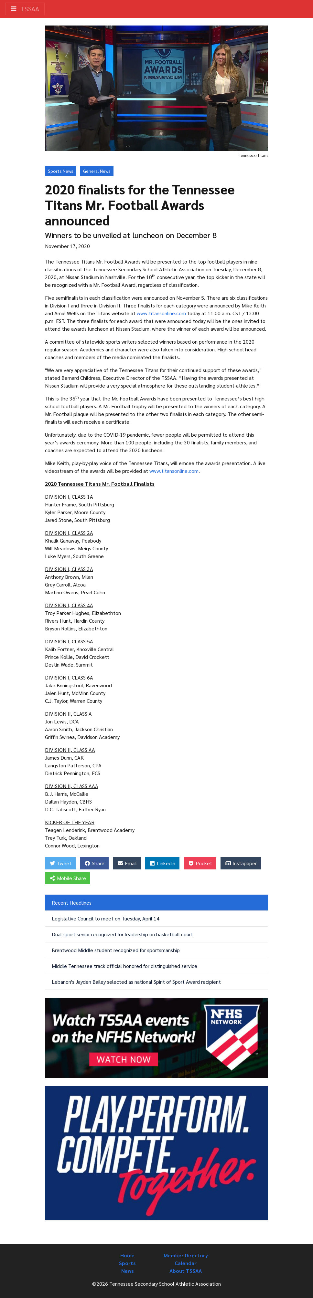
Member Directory (186, 1255)
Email (127, 863)
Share (94, 863)
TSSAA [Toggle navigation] (25, 9)
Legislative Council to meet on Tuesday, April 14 (105, 918)
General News (97, 171)
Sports (127, 1263)
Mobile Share (67, 878)
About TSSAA (185, 1270)
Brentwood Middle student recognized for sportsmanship (116, 950)
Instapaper (241, 863)
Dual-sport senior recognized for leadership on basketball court (122, 934)
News (127, 1270)
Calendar (186, 1263)
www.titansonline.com (161, 313)
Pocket (200, 863)
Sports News (60, 171)
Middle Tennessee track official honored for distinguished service (124, 965)
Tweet (60, 863)
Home (127, 1255)
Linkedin (162, 863)
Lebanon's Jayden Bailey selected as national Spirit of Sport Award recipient (136, 981)
